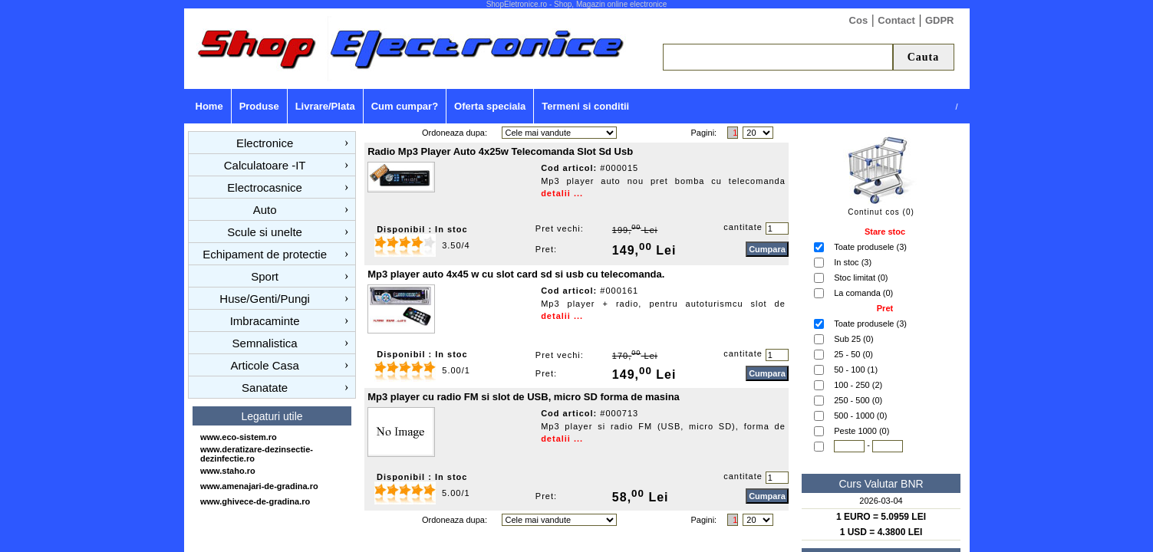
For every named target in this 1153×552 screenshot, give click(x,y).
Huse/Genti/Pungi (264, 298)
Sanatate (265, 387)
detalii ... (562, 193)
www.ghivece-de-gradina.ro (255, 501)
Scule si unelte (264, 231)
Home (209, 106)
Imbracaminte (265, 320)
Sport (264, 276)
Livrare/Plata (325, 106)
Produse (259, 106)
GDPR (939, 20)
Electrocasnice (264, 187)
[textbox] (778, 57)
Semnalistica (265, 343)
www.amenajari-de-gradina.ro (259, 486)
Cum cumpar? (404, 106)
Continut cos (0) (881, 212)
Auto (265, 209)
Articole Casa (265, 365)
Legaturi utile (271, 416)
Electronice (264, 143)
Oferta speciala (489, 106)
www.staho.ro (227, 470)
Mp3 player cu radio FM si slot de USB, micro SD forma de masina (523, 396)
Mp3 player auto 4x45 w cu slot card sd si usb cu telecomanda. (515, 274)
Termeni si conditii (585, 106)
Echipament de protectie (265, 254)
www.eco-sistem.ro (238, 437)
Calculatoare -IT (265, 165)
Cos (858, 20)
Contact (896, 20)
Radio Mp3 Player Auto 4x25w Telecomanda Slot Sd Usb (500, 151)
